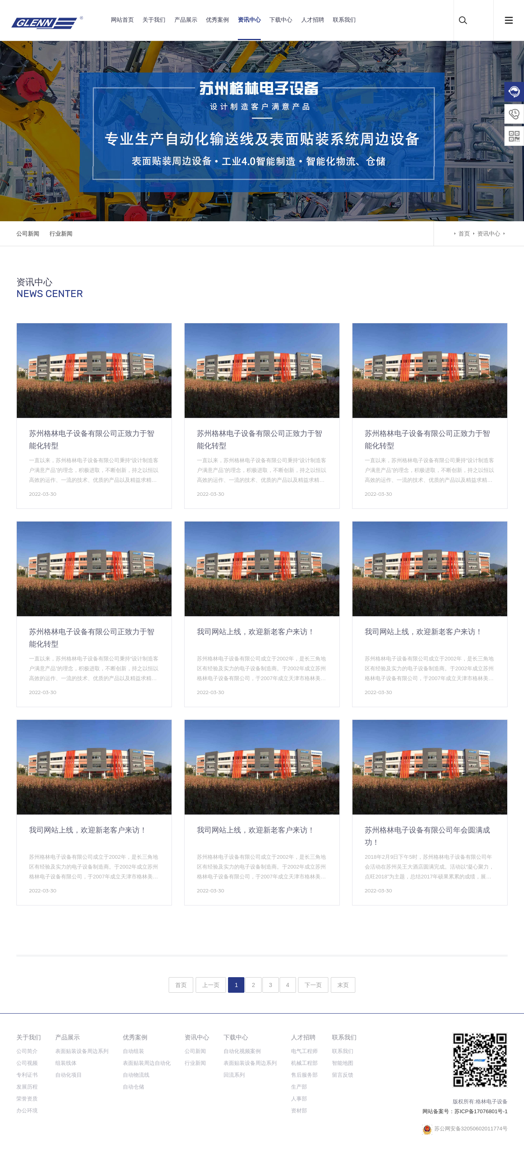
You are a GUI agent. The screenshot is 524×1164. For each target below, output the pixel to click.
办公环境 (27, 1110)
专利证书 (27, 1075)
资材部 (299, 1110)
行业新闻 (61, 233)
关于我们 (153, 19)
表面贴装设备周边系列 (81, 1051)
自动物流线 (136, 1075)
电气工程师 (304, 1051)
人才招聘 (312, 19)
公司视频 (27, 1063)
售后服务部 (304, 1075)
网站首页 (122, 19)
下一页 (313, 985)
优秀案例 (217, 19)
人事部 (299, 1099)
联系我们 (344, 19)
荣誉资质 (27, 1099)
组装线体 (66, 1063)
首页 (464, 233)
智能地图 (342, 1063)
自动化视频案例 (242, 1051)
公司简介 (27, 1051)
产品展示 (185, 19)
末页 (343, 985)
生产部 (299, 1087)
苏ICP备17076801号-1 (481, 1111)
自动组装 (133, 1051)
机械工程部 (304, 1063)
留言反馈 (342, 1075)
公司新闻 (27, 233)
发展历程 (27, 1087)
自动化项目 (68, 1075)
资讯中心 (249, 19)
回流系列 (234, 1075)
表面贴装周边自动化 (147, 1063)
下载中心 (280, 19)
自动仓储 (133, 1087)
